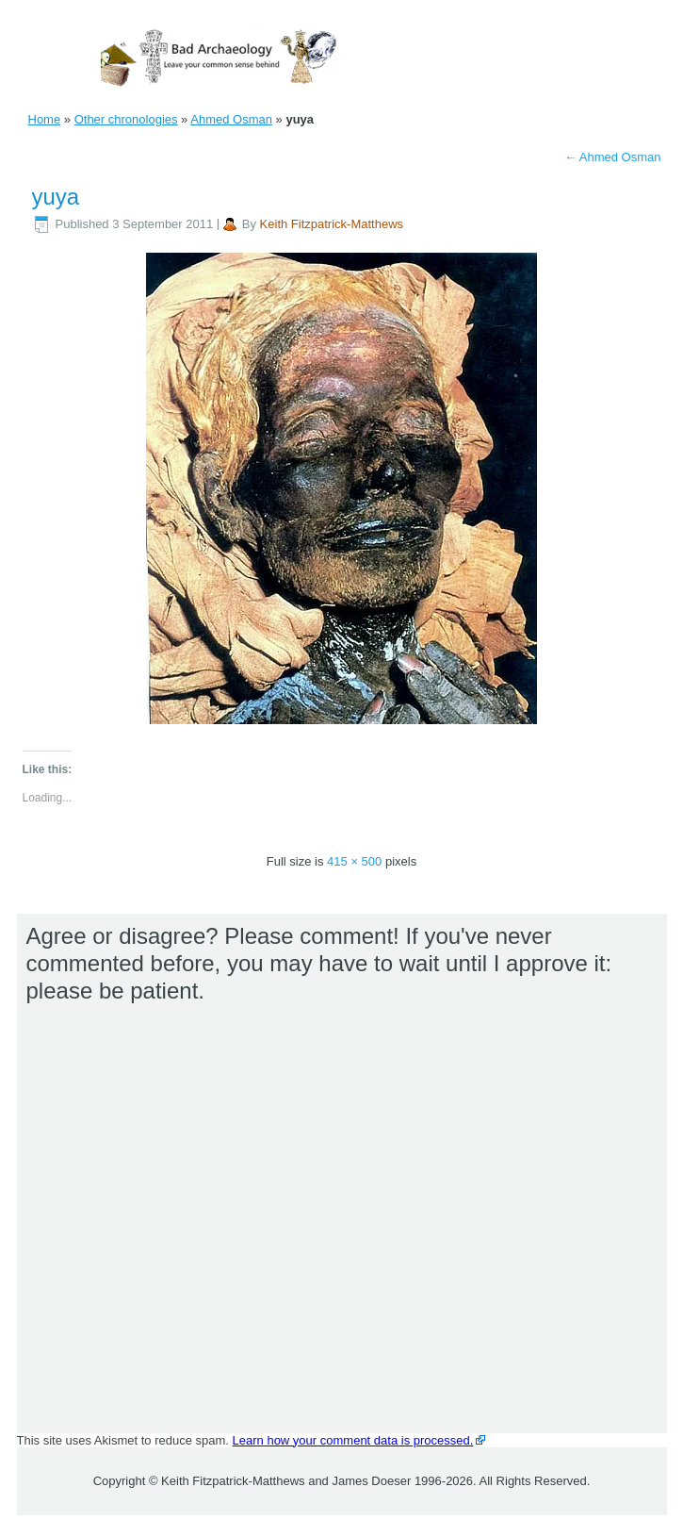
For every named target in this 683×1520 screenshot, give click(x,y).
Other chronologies (126, 119)
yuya (56, 196)
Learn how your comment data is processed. (353, 1440)
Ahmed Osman (231, 119)
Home (44, 119)
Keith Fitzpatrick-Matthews (331, 224)
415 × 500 (354, 861)
